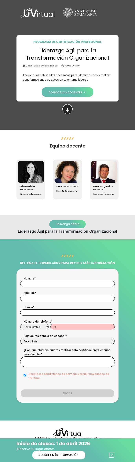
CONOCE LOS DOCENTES (67, 92)
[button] (31, 179)
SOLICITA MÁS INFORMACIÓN (58, 455)
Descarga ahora (67, 224)
